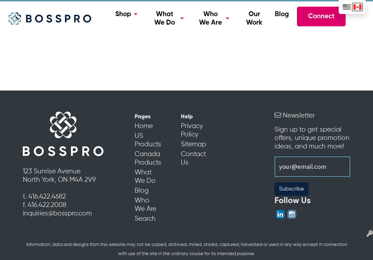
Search (145, 219)
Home (144, 126)
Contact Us (193, 158)
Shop (123, 14)
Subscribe (291, 189)
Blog (282, 14)
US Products (148, 140)
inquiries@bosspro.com (57, 214)
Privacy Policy (192, 130)
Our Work (254, 18)
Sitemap (193, 144)
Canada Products (148, 158)
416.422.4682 (47, 197)
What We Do (164, 18)
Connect (321, 16)
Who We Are (210, 18)
